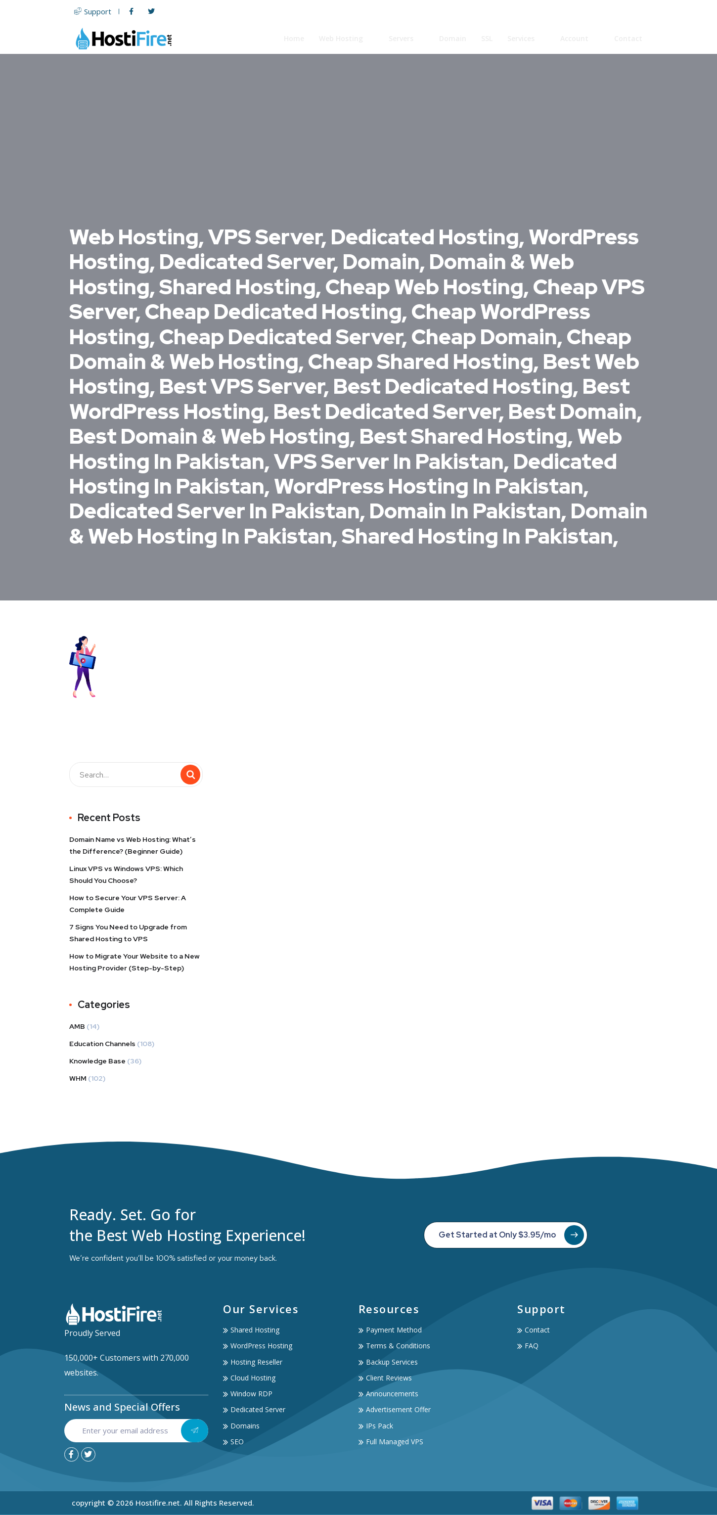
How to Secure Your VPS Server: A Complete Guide (127, 903)
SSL (487, 38)
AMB (77, 1026)
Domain (453, 38)
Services (527, 38)
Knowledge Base (97, 1060)
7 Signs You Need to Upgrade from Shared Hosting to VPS (128, 932)
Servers (407, 38)
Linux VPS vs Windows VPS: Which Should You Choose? (126, 874)
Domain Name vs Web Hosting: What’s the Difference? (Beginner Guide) (132, 845)
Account (580, 38)
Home (294, 38)
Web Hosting (346, 38)
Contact (629, 38)
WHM (78, 1078)
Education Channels (102, 1043)
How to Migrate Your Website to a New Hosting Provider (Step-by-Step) (134, 962)
